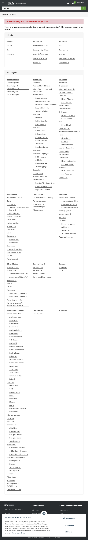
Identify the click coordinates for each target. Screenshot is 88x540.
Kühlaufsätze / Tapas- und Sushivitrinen (42, 90)
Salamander (11, 246)
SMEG (11, 405)
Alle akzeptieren (69, 518)
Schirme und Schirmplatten (42, 277)
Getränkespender (13, 83)
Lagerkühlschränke (42, 108)
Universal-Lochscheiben (17, 408)
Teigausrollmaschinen (14, 249)
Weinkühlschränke (41, 111)
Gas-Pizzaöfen (66, 174)
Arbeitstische (11, 270)
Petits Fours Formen (16, 350)
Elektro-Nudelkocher (68, 161)
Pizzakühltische (41, 141)
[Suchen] (41, 8)
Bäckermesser (14, 323)
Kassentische (11, 280)
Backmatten (13, 333)
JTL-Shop (57, 537)
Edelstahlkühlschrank (43, 101)
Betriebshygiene (12, 425)
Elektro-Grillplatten (68, 115)
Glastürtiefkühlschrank (43, 186)
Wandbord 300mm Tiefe (17, 293)
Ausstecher (13, 320)
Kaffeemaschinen (13, 223)
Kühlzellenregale (41, 163)
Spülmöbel (62, 221)
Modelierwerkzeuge (16, 346)
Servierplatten (14, 470)
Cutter (9, 201)
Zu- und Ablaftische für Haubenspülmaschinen (15, 304)
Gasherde (64, 141)
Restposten (11, 421)
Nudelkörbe (11, 480)
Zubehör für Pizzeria (14, 489)
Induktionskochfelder (66, 148)
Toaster (9, 256)
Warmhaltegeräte (13, 259)
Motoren (12, 402)
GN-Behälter (11, 444)
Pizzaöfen (62, 167)
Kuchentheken (40, 124)
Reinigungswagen (39, 201)
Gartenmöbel (37, 270)
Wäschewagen (38, 210)
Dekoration (63, 267)
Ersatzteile (10, 382)
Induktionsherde (67, 145)
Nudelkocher (63, 158)
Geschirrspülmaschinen (69, 201)
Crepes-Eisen (14, 239)
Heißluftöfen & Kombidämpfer (69, 131)
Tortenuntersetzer (15, 376)
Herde (61, 135)
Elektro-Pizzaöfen (67, 171)
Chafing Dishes (14, 461)
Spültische (65, 227)
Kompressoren (14, 392)
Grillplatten (63, 112)
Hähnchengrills (64, 128)
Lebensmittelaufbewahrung (43, 198)
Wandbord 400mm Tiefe (17, 297)
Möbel (61, 270)
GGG (11, 389)
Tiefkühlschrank (38, 180)
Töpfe (11, 474)
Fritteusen (62, 96)
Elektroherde (65, 138)
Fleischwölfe (11, 204)
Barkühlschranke (41, 98)
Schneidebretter (15, 467)
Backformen (13, 327)
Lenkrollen (13, 399)
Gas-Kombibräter (65, 109)
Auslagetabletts (15, 317)
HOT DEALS (63, 310)
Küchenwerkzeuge (13, 415)
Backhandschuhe (15, 330)
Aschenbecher (38, 267)
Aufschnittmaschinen (14, 198)
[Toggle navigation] (3, 3)
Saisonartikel (11, 236)
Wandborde (11, 290)
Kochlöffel (13, 343)
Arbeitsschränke (12, 267)
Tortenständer (14, 372)
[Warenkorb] (78, 3)
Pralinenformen (14, 353)
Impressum (63, 510)
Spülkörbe (62, 217)
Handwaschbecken (68, 224)
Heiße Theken (11, 220)
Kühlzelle (38, 160)
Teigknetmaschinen (14, 252)
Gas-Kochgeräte (64, 105)
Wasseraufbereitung (66, 237)
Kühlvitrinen (37, 150)
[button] (68, 3)
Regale (9, 284)
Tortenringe (13, 369)
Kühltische (36, 127)
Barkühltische (40, 131)
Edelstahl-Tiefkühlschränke (45, 183)
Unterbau (10, 287)
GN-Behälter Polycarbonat (18, 451)
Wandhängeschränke (14, 300)
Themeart (40, 537)
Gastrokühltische (41, 137)
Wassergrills (63, 177)
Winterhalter (13, 412)
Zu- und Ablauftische (68, 234)
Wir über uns (36, 510)
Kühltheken (37, 114)
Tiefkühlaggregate (41, 167)
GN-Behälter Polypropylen (18, 454)
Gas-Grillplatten (67, 118)
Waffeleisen (13, 243)
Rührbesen (13, 356)
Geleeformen (13, 340)
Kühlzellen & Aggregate (41, 154)
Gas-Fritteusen (66, 102)
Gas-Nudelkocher (67, 164)
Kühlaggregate (40, 157)
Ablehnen (68, 532)
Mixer (9, 233)
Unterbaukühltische (42, 147)
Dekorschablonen (15, 337)
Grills (60, 122)
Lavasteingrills (64, 151)
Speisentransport (13, 95)
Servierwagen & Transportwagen (13, 87)
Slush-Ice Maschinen (40, 176)
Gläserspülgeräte (65, 211)
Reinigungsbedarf (15, 435)
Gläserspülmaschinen (69, 204)
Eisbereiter (36, 83)
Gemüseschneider (13, 213)
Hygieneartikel (14, 431)
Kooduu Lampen (39, 274)
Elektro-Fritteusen (67, 99)
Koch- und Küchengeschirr (16, 457)
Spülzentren (65, 230)
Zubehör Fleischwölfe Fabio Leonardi (19, 209)
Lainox (11, 395)
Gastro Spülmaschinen (67, 198)
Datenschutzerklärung (18, 533)
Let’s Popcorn (38, 314)
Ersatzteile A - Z (14, 386)
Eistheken (38, 118)
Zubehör (12, 379)
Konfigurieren (69, 525)
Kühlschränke (38, 95)
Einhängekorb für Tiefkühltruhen (13, 485)
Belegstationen (40, 134)
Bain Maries (63, 83)
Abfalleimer (13, 428)
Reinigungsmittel (65, 214)
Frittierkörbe (11, 477)
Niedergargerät (64, 154)
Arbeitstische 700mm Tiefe (18, 277)
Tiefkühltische (40, 144)
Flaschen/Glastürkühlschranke (46, 105)
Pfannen (12, 464)
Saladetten (37, 170)
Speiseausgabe (12, 92)
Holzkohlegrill (66, 125)
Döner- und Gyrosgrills (66, 89)
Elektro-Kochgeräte (65, 92)
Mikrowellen (11, 229)
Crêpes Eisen (63, 86)
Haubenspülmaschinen (69, 208)
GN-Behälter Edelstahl (17, 448)
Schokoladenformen (16, 363)
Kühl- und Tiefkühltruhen (41, 86)
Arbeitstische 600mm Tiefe (18, 274)
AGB (61, 513)
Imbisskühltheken (41, 121)
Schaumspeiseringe (16, 359)
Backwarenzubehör (14, 314)
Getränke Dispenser (14, 216)
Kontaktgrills (11, 226)
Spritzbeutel (13, 366)
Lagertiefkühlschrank (43, 190)
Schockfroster (38, 173)
